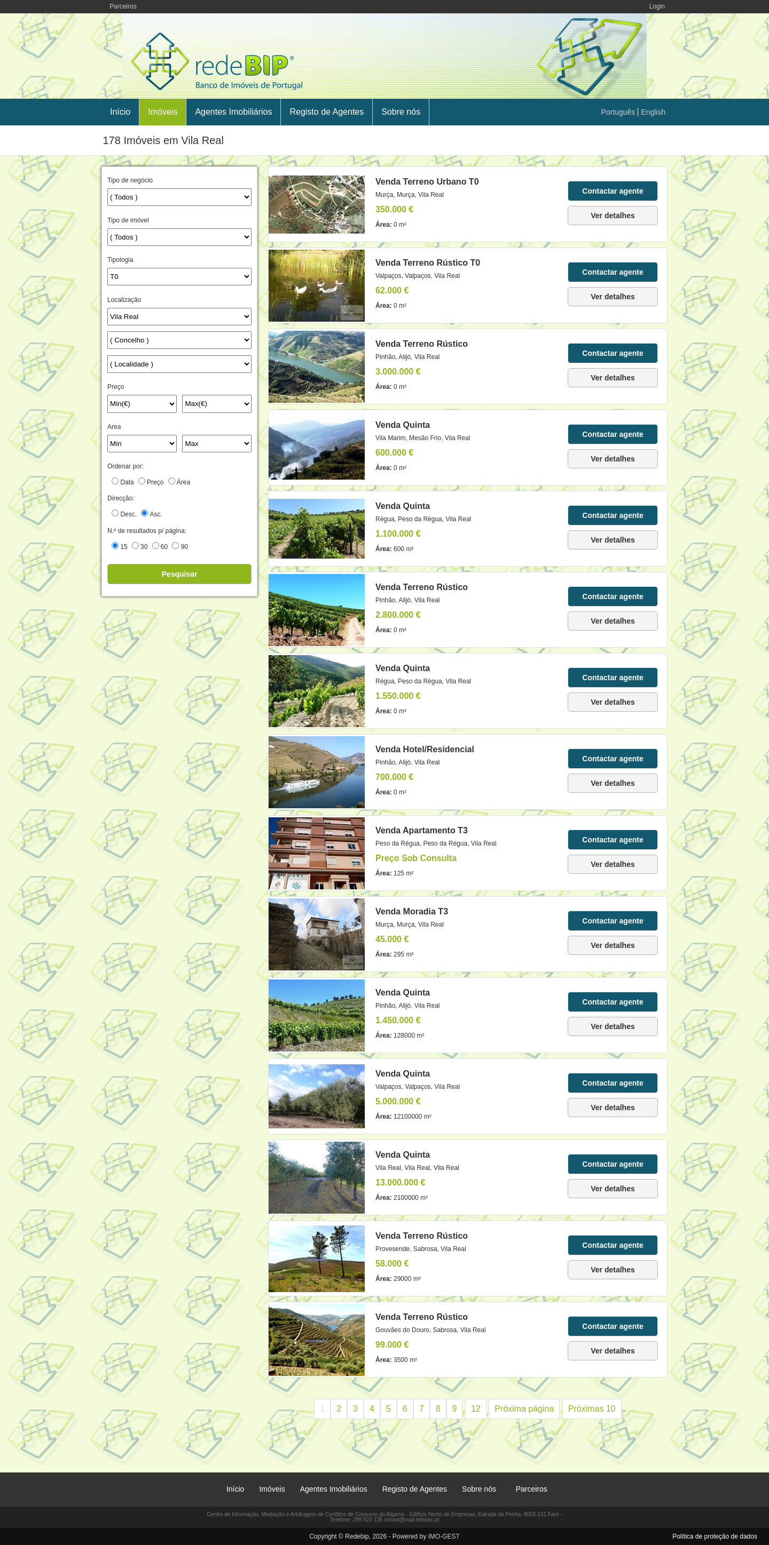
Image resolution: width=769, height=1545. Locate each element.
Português (618, 112)
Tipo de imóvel (128, 220)
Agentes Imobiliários (233, 111)
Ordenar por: (125, 466)
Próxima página (524, 1408)
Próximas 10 (592, 1408)
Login (657, 6)
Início (120, 111)
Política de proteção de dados (714, 1536)
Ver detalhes (613, 215)
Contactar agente (612, 191)
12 (476, 1408)
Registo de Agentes (326, 111)
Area (114, 427)
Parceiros (123, 6)
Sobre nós (400, 111)
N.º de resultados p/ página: (146, 531)
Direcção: (121, 498)
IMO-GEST (443, 1536)
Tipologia (120, 260)
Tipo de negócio (130, 180)
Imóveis (162, 111)
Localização (124, 300)
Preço (115, 387)
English (653, 112)
